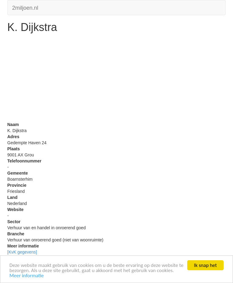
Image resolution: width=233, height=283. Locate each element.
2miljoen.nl (25, 7)
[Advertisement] (116, 78)
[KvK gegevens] (22, 252)
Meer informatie (26, 276)
